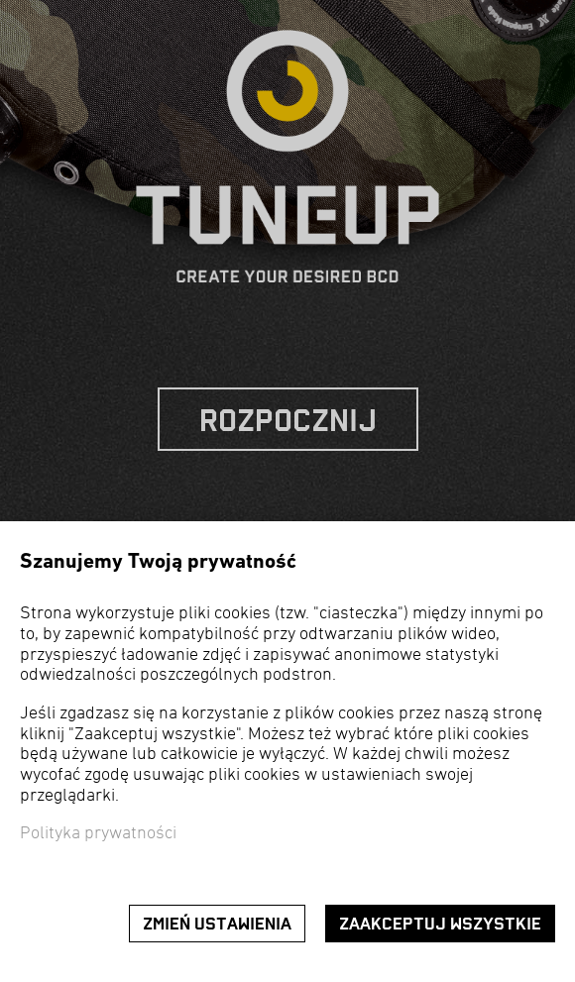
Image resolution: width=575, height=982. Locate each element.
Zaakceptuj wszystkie (440, 924)
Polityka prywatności (98, 833)
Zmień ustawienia (217, 924)
